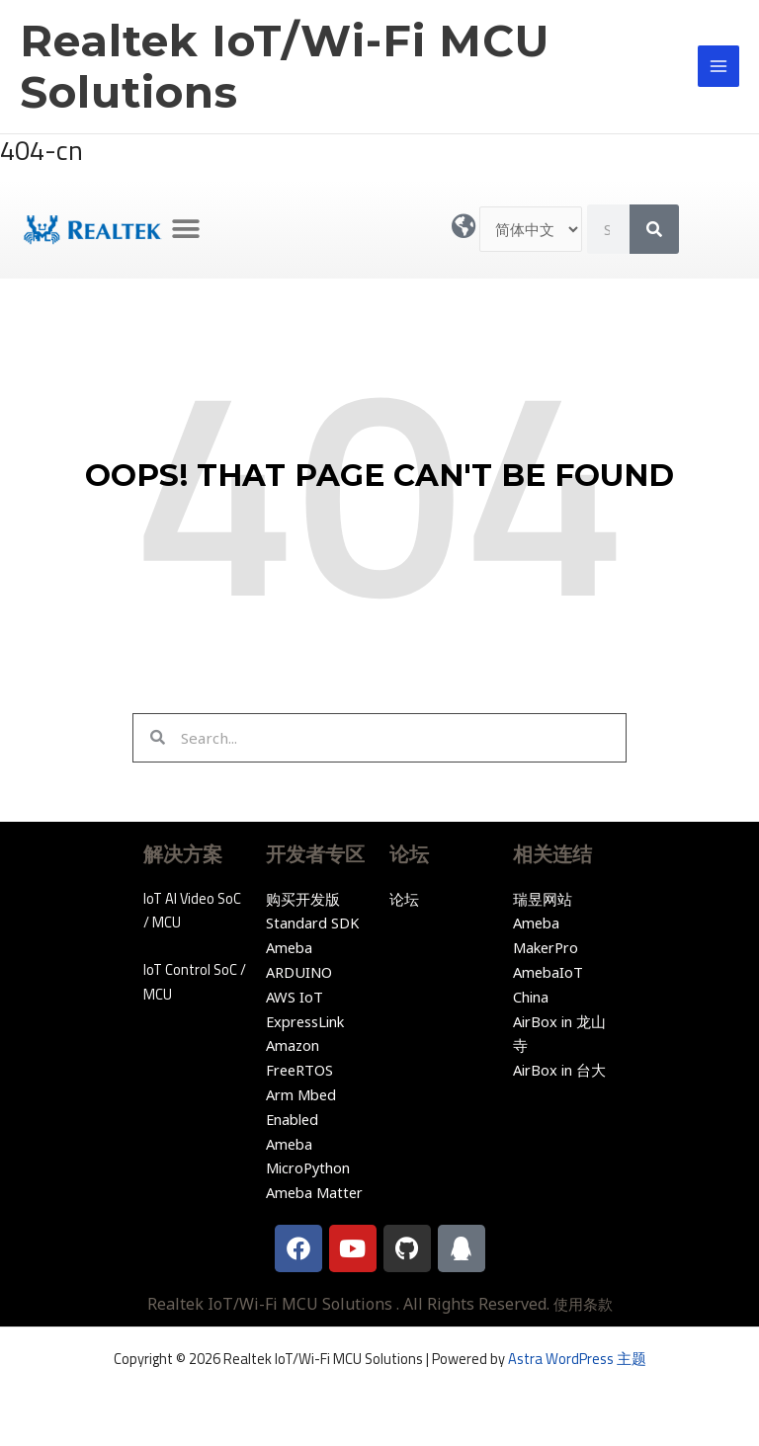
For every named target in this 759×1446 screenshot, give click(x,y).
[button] (186, 229)
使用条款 (583, 1304)
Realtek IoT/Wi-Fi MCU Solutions (284, 67)
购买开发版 (303, 899)
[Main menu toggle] (718, 66)
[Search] (654, 229)
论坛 (404, 899)
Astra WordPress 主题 (577, 1358)
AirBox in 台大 (559, 1070)
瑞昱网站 (542, 899)
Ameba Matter (314, 1192)
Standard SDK (312, 922)
